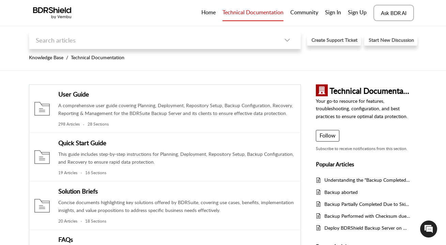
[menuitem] (333, 13)
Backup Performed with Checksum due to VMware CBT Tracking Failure (367, 216)
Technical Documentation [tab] (252, 12)
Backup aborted (341, 192)
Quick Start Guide (82, 143)
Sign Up (357, 12)
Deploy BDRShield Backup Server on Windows (367, 228)
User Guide (73, 94)
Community (304, 12)
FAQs (65, 239)
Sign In (333, 12)
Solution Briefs (78, 191)
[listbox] (287, 40)
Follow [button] (328, 135)
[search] (151, 40)
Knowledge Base (46, 57)
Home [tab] (208, 12)
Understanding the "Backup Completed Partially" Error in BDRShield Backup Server (367, 180)
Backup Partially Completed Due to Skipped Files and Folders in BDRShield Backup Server (367, 204)
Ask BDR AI (393, 13)
